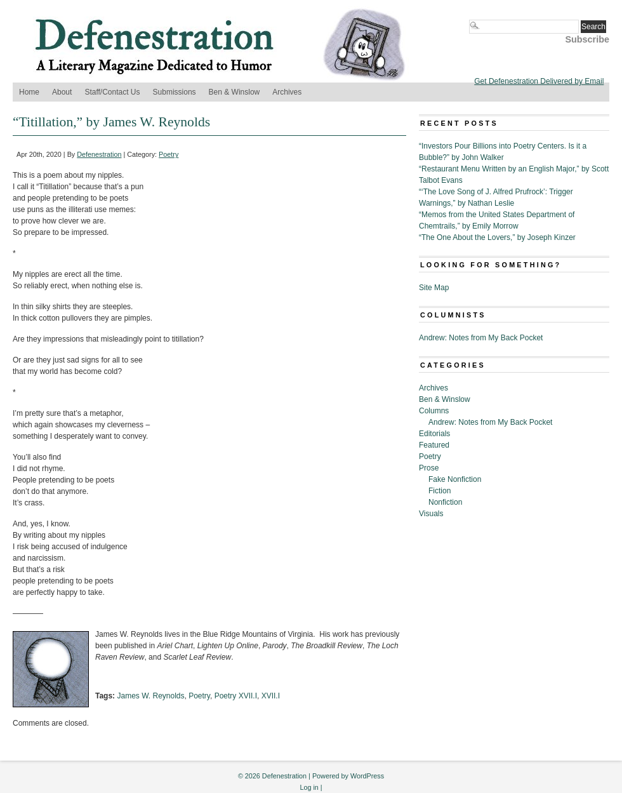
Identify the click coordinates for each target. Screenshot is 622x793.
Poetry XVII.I (236, 695)
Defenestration (99, 154)
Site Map (434, 287)
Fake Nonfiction (454, 479)
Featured (434, 445)
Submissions (174, 92)
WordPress (367, 776)
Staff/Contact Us (112, 92)
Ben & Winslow (234, 92)
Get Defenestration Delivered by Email (539, 81)
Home (29, 92)
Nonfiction (445, 502)
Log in (309, 787)
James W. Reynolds (150, 695)
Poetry (168, 154)
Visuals (431, 513)
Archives (286, 92)
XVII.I (270, 695)
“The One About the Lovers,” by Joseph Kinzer (497, 237)
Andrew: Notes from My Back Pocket (481, 337)
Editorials (434, 433)
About (62, 92)
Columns (434, 410)
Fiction (439, 490)
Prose (429, 467)
